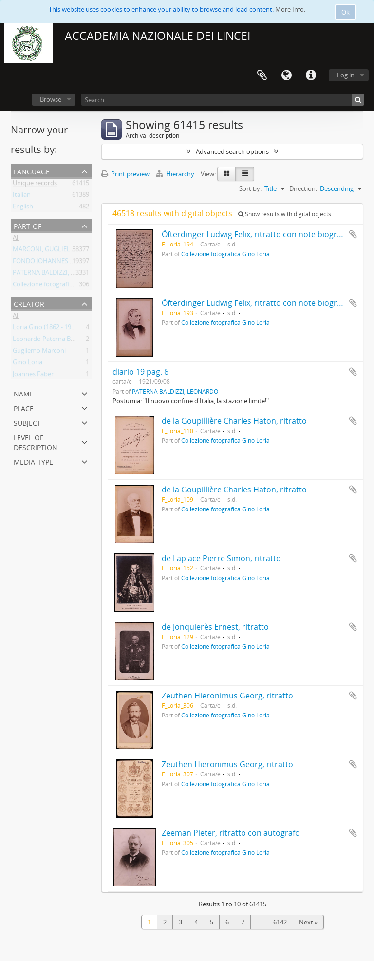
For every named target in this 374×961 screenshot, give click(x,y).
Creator (29, 303)
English (23, 208)
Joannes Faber (33, 375)
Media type (33, 461)
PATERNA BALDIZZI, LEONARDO (58, 274)
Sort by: (250, 188)
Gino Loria (27, 363)
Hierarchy (176, 174)
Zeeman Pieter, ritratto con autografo (231, 833)
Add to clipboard (353, 234)
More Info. (290, 9)
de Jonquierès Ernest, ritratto (215, 627)
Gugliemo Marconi (39, 352)
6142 (280, 922)
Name (24, 392)
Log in (346, 75)
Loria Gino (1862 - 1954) (46, 328)
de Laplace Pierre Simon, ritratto (221, 558)
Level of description (35, 441)
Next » (308, 922)
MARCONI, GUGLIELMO (47, 250)
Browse (50, 99)
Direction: (303, 188)
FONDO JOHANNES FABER (50, 262)
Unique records (35, 184)
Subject (27, 422)
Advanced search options (232, 151)
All (16, 239)
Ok (345, 12)
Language (286, 75)
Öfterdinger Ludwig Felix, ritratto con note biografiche (260, 234)
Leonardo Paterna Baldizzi (50, 340)
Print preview (125, 174)
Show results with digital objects (284, 214)
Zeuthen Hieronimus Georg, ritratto (227, 695)
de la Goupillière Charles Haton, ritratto (234, 420)
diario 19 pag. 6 (140, 371)
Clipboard (262, 75)
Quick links (311, 75)
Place (24, 407)
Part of (27, 225)
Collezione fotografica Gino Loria (60, 286)
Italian (22, 196)
